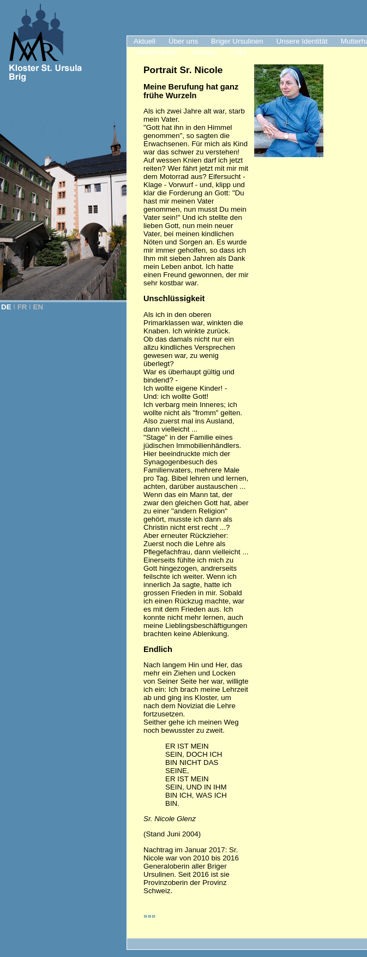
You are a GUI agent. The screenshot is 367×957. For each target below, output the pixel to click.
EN (38, 307)
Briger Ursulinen (237, 41)
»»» (149, 916)
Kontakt (204, 52)
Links (238, 52)
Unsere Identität (302, 41)
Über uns (183, 41)
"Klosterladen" (156, 52)
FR (22, 307)
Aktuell (144, 41)
